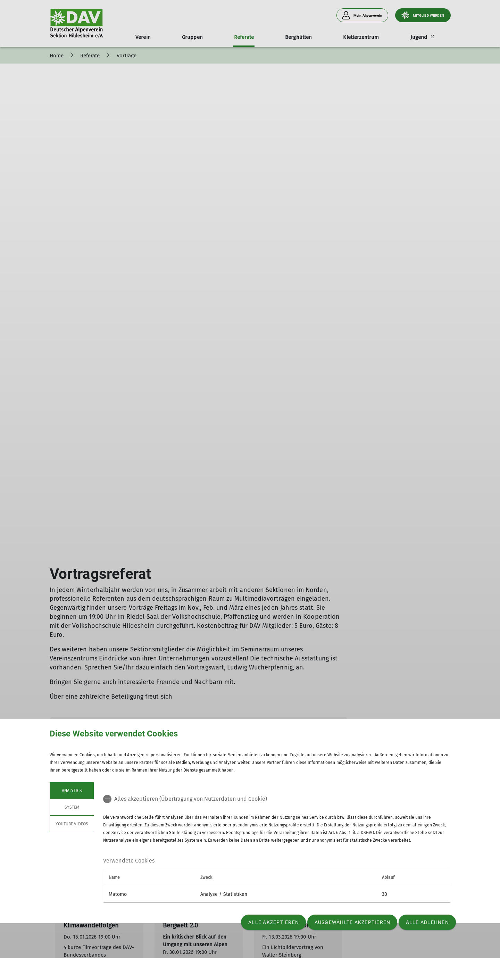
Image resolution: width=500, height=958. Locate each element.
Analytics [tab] (71, 790)
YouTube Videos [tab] (72, 824)
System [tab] (71, 807)
